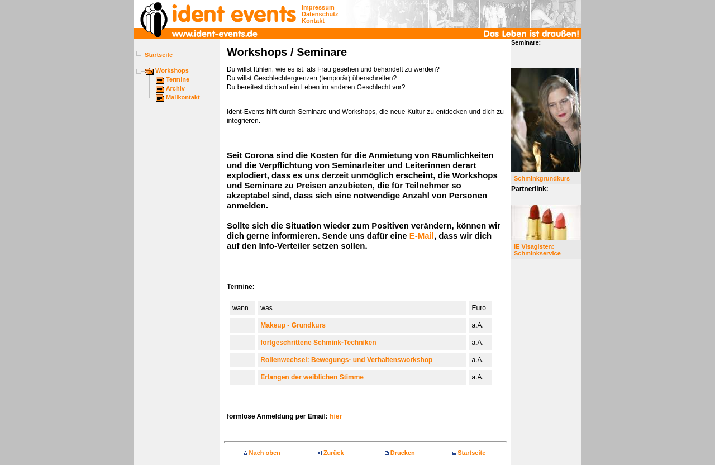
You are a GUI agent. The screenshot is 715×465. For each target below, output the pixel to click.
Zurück (331, 452)
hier (336, 416)
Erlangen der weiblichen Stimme (312, 377)
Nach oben (262, 452)
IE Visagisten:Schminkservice (537, 250)
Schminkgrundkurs (542, 178)
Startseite (468, 452)
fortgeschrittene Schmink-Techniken (318, 343)
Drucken (400, 452)
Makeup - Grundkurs (293, 325)
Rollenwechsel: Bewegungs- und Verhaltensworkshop (346, 360)
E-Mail (421, 235)
